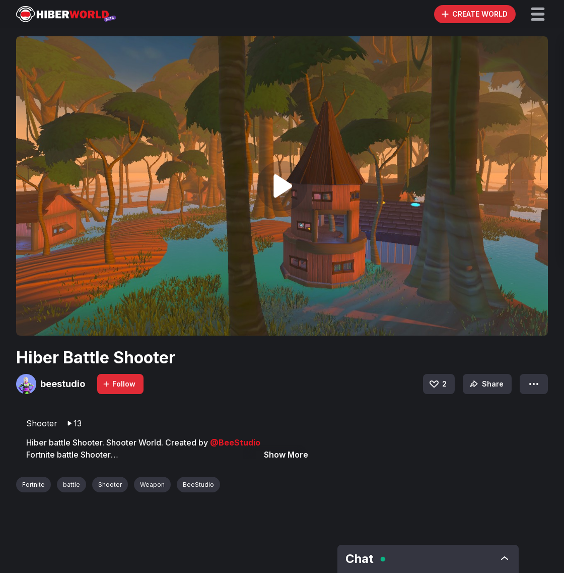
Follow (118, 383)
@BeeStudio (235, 442)
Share (486, 384)
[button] (538, 14)
